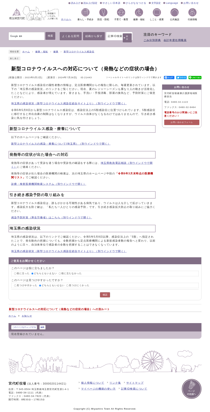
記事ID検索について (134, 388)
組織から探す (94, 36)
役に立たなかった (71, 273)
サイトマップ (135, 382)
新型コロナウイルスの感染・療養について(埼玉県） (60, 143)
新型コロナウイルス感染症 (79, 51)
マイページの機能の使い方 (98, 388)
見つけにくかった (79, 285)
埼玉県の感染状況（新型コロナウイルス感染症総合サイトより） (69, 103)
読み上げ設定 (90, 3)
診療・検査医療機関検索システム (48, 184)
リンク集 (115, 382)
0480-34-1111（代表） (30, 392)
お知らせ (27, 316)
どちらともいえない (45, 273)
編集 (42, 327)
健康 (55, 51)
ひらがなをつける (136, 3)
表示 (127, 37)
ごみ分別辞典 (152, 40)
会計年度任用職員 (175, 40)
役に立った (23, 273)
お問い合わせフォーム (182, 122)
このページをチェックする (24, 327)
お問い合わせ (191, 3)
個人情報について (92, 382)
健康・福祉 (41, 51)
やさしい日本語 (111, 3)
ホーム (26, 51)
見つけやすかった (27, 285)
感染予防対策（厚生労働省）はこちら (51, 217)
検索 (50, 35)
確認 (105, 295)
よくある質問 (70, 36)
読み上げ (75, 3)
